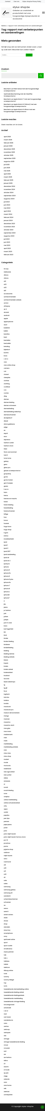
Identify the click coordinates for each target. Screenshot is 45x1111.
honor (6, 520)
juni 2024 (7, 205)
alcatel (6, 312)
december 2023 (9, 224)
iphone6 (7, 595)
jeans (6, 607)
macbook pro (8, 710)
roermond (7, 862)
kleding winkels (9, 657)
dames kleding (9, 402)
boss (5, 356)
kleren (6, 660)
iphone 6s (7, 582)
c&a (5, 362)
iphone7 (7, 598)
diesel (6, 421)
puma (6, 846)
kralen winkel (8, 669)
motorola (7, 766)
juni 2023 (7, 242)
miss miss (7, 753)
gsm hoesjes (8, 483)
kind (5, 635)
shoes (6, 921)
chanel (6, 374)
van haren (7, 1017)
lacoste (6, 679)
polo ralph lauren (10, 834)
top (5, 983)
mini (5, 750)
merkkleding (8, 744)
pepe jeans (8, 825)
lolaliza (6, 700)
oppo (6, 809)
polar (6, 828)
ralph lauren (8, 856)
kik (5, 632)
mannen (7, 719)
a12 (5, 281)
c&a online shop (9, 365)
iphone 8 (7, 589)
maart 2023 (8, 252)
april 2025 (7, 174)
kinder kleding (9, 641)
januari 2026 (8, 146)
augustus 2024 (9, 199)
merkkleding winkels (11, 747)
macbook (7, 707)
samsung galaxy (9, 890)
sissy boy (7, 930)
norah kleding (8, 790)
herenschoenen (9, 511)
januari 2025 (8, 183)
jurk (5, 613)
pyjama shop (8, 849)
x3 (4, 1064)
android (6, 315)
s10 (5, 865)
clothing (7, 384)
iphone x (7, 592)
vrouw (6, 1045)
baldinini (7, 328)
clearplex (7, 377)
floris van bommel (10, 452)
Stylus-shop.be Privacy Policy (31, 1)
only (5, 806)
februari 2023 (8, 255)
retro (5, 859)
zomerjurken (8, 1095)
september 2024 (10, 196)
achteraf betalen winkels (12, 300)
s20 (5, 868)
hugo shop (7, 530)
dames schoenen (10, 405)
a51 (5, 291)
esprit (6, 433)
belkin (6, 331)
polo (5, 831)
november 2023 (9, 227)
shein (6, 918)
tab (5, 955)
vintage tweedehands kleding (14, 1042)
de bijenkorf (8, 418)
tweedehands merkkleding (13, 998)
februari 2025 (8, 180)
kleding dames (9, 654)
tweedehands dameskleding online (16, 989)
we (5, 1054)
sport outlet (8, 946)
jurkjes (6, 620)
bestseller (7, 343)
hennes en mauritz (10, 499)
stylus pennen (9, 952)
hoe (5, 517)
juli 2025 (7, 165)
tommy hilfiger (9, 980)
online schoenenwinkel (12, 803)
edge (5, 427)
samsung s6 (8, 893)
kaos (5, 626)
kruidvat (7, 676)
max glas (7, 728)
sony (5, 936)
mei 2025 (7, 171)
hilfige (6, 514)
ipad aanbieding (9, 554)
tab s (5, 958)
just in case (8, 623)
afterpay (7, 306)
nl (4, 784)
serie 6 (6, 911)
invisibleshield (9, 539)
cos (5, 390)
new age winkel (9, 772)
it (4, 601)
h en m (6, 489)
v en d (6, 1011)
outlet (6, 812)
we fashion (7, 1057)
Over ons (16, 1)
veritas (6, 1026)
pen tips (7, 818)
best (5, 337)
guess (6, 486)
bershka (7, 334)
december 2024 (9, 186)
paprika (6, 815)
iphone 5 (7, 570)
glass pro (7, 468)
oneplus (6, 797)
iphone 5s (7, 573)
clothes (6, 381)
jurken (6, 617)
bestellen (7, 340)
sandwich (7, 896)
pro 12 (6, 840)
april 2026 (7, 137)
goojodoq (7, 474)
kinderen (7, 644)
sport (6, 943)
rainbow (7, 852)
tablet (6, 964)
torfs (5, 986)
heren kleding (8, 505)
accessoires (8, 294)
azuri (5, 325)
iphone (6, 567)
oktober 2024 (8, 193)
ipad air (6, 558)
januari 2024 (8, 220)
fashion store (8, 446)
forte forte (7, 458)
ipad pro (7, 564)
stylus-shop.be (21, 7)
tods (5, 974)
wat (5, 1051)
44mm (6, 278)
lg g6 (5, 688)
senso (6, 908)
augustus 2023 (9, 236)
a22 (5, 284)
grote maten (8, 480)
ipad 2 (6, 548)
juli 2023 (7, 239)
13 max (6, 269)
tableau (6, 961)
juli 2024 (7, 202)
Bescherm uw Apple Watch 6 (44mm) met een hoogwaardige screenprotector (20, 105)
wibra (6, 1060)
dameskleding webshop (12, 412)
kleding (6, 651)
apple (6, 319)
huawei (6, 523)
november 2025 (9, 152)
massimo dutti (9, 725)
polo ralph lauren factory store (15, 837)
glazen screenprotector (12, 471)
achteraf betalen (10, 297)
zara (5, 1082)
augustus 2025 (9, 161)
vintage (6, 1039)
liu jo (5, 691)
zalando (7, 1079)
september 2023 (9, 233)
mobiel (6, 759)
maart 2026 (8, 140)
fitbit (5, 449)
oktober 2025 (8, 155)
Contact (7, 1)
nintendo (7, 781)
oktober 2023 (8, 230)
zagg (5, 1076)
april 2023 (7, 248)
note (5, 794)
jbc (5, 604)
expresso (7, 440)
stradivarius (8, 949)
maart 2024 (8, 214)
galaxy (6, 461)
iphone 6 (7, 576)
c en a (6, 359)
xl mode (6, 1070)
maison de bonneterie (11, 713)
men (5, 738)
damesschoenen (10, 415)
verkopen (7, 1033)
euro (5, 436)
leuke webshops (9, 682)
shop (5, 924)
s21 (5, 871)
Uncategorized (9, 1005)
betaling (7, 346)
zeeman (6, 1092)
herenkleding (8, 508)
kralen (6, 666)
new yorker (7, 775)
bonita (6, 353)
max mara (7, 731)
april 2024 (7, 211)
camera (6, 368)
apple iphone (8, 322)
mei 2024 (7, 208)
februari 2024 (8, 217)
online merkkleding (10, 800)
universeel (7, 1008)
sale (5, 880)
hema (6, 495)
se (4, 905)
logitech (7, 694)
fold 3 (6, 455)
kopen (6, 663)
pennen (6, 821)
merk (5, 741)
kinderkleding (8, 648)
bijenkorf (7, 350)
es (4, 430)
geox (5, 464)
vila (5, 1036)
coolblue (7, 387)
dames (6, 399)
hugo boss (7, 527)
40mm (6, 275)
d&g (5, 396)
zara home (7, 1085)
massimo (7, 722)
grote (6, 477)
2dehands (7, 272)
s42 (5, 874)
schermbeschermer (11, 899)
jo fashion (7, 610)
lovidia (6, 703)
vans (5, 1023)
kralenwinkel (8, 672)
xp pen (6, 1073)
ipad (5, 542)
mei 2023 (7, 245)
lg (4, 685)
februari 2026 (8, 143)
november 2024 (9, 189)
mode (6, 762)
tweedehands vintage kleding (14, 1002)
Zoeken (5, 69)
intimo (6, 536)
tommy (6, 977)
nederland (7, 769)
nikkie (6, 778)
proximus (7, 843)
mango (6, 716)
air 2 (5, 309)
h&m (5, 492)
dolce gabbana (9, 424)
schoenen (7, 902)
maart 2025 (8, 177)
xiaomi (6, 1067)
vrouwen (7, 1048)
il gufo (6, 533)
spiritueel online (9, 939)
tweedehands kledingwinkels (14, 995)
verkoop (7, 1029)
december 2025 (9, 149)
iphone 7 (7, 586)
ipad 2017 (7, 551)
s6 (4, 877)
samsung (7, 887)
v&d (5, 1014)
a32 (5, 287)
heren (6, 502)
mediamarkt (8, 735)
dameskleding (9, 409)
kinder (6, 638)
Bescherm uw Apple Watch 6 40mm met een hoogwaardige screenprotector (19, 110)
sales (6, 884)
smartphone (8, 933)
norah (6, 787)
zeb (5, 1088)
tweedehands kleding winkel (14, 992)
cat (5, 371)
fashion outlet (9, 443)
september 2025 (9, 158)
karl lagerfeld (8, 629)
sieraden (7, 927)
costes (6, 393)
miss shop (7, 756)
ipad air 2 (7, 561)
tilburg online (8, 970)
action (6, 303)
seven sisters (8, 915)
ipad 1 (6, 545)
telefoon (7, 967)
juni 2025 (7, 168)
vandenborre (8, 1020)
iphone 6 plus (8, 579)
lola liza (6, 697)
